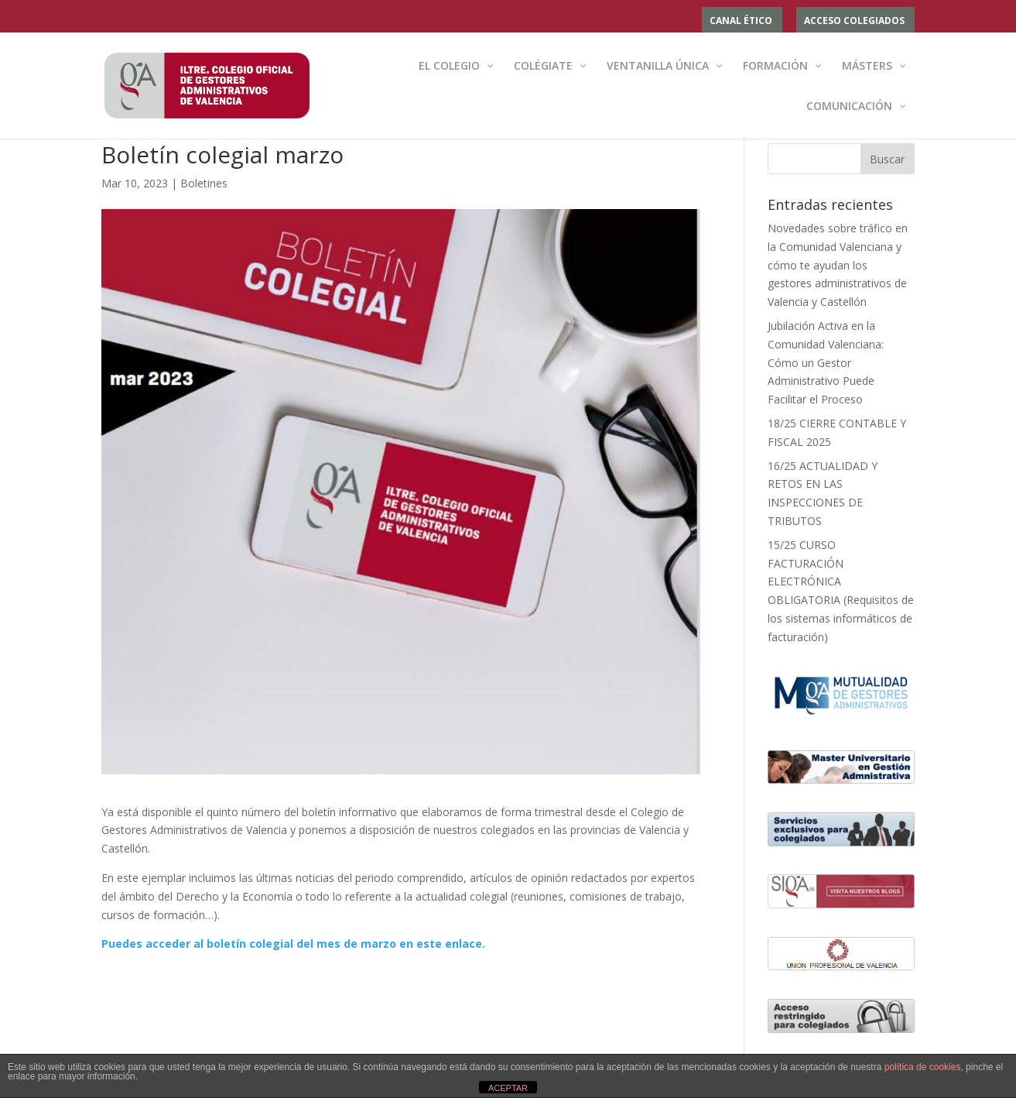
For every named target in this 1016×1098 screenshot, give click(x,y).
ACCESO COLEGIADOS (854, 21)
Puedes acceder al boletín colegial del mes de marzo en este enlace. (293, 943)
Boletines (203, 183)
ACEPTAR (508, 1088)
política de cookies (922, 1067)
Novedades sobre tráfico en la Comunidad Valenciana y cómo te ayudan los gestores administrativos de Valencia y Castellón (838, 265)
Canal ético (741, 21)
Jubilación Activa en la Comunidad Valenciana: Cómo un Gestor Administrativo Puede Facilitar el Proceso (826, 362)
